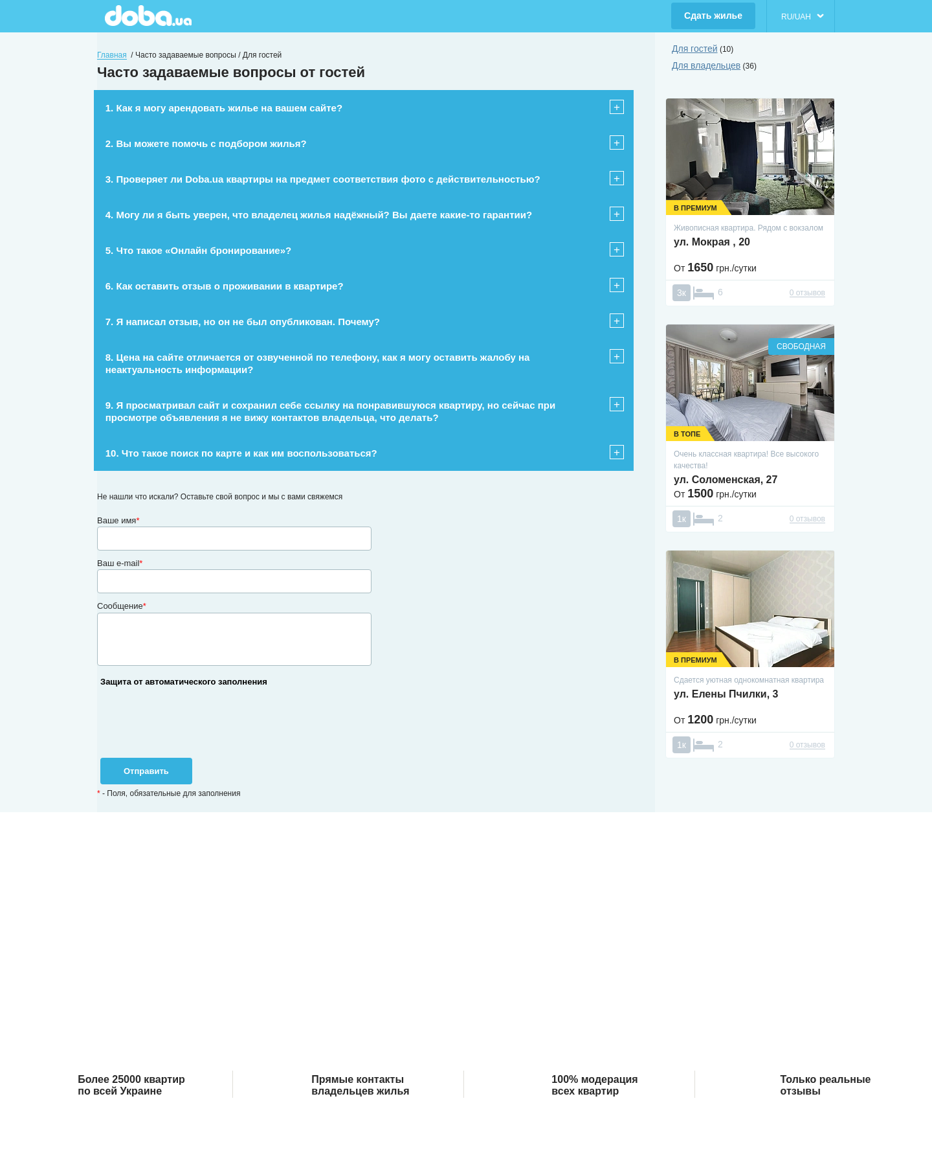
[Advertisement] (466, 958)
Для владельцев (706, 65)
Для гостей (695, 48)
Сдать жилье (713, 15)
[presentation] (195, 730)
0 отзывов (807, 292)
